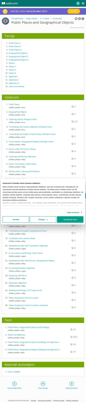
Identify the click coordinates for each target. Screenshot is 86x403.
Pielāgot (43, 219)
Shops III (12, 70)
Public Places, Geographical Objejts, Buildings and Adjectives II (34, 349)
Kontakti (33, 400)
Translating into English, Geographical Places (28, 231)
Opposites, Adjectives (18, 283)
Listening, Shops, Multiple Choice (23, 119)
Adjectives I (13, 76)
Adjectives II (14, 80)
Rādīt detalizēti (73, 212)
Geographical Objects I (18, 53)
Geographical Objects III (19, 60)
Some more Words (16, 86)
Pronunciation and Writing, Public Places (26, 253)
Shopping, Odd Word (17, 275)
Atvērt (73, 11)
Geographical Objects (18, 112)
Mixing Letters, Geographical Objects (24, 171)
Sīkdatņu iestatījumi (72, 400)
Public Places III (15, 50)
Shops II (12, 66)
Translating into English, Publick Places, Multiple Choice (32, 134)
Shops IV (12, 73)
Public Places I (14, 43)
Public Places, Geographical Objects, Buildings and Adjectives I (33, 342)
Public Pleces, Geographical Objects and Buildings (28, 327)
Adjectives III (14, 83)
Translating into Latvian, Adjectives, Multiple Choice (30, 127)
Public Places (14, 104)
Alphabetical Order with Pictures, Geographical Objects (32, 260)
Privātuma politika (58, 400)
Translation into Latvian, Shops (22, 238)
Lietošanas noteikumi (44, 400)
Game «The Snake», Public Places (22, 164)
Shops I (12, 63)
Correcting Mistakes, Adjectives (22, 268)
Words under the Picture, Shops (22, 149)
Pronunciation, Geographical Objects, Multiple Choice (31, 141)
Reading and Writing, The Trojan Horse (25, 290)
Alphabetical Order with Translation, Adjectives (28, 245)
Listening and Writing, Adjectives (22, 156)
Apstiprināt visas (70, 219)
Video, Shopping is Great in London (23, 298)
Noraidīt (16, 219)
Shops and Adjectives (16, 335)
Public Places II (15, 46)
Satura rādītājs (14, 371)
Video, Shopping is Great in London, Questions (28, 305)
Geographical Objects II (18, 56)
